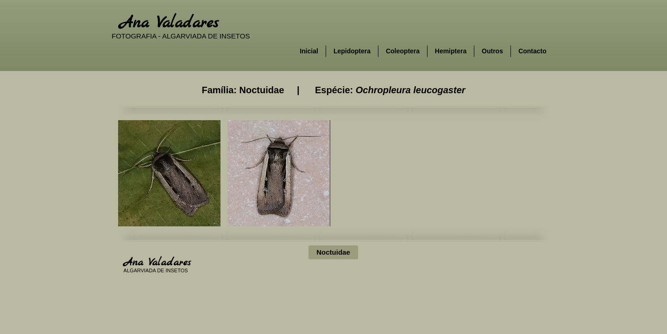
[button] (169, 173)
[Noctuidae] (333, 252)
